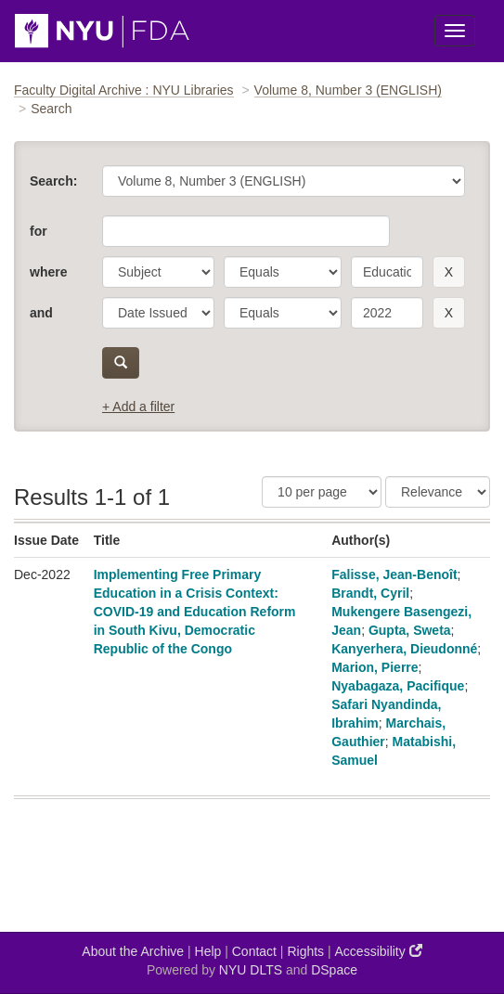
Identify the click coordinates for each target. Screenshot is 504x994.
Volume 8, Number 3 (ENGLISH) (348, 90)
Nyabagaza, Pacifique (397, 685)
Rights (305, 951)
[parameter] (158, 272)
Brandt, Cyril (370, 593)
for (38, 231)
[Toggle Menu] (454, 30)
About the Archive (133, 951)
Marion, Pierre (374, 667)
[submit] (120, 363)
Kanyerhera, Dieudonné (404, 648)
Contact (254, 951)
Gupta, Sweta (409, 630)
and (41, 312)
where (48, 272)
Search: (53, 181)
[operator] (283, 272)
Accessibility (378, 951)
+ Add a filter (138, 406)
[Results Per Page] (321, 492)
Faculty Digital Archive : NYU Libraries (124, 90)
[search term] (387, 272)
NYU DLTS (250, 969)
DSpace (334, 969)
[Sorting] (437, 492)
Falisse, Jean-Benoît (394, 574)
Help (208, 951)
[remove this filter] (449, 272)
